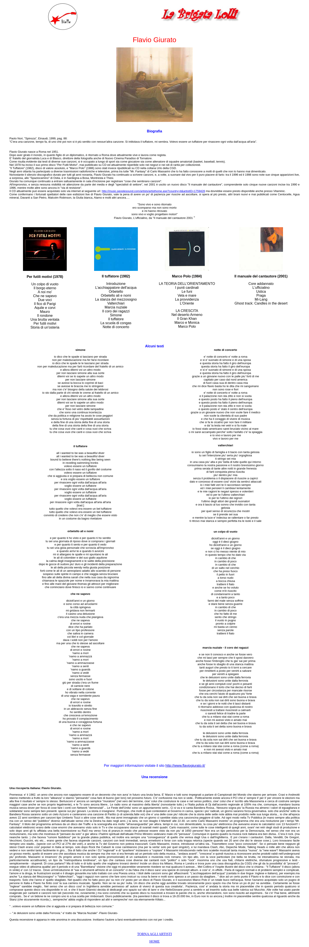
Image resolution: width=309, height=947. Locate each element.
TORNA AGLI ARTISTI (154, 934)
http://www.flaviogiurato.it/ (185, 765)
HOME (154, 941)
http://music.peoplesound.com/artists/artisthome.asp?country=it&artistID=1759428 (153, 191)
